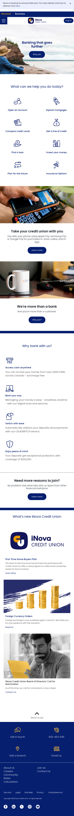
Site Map (29, 792)
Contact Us (10, 692)
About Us (9, 768)
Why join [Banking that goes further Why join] (37, 54)
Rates (7, 778)
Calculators (11, 782)
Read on (9, 627)
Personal (6, 14)
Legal (18, 792)
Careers (8, 771)
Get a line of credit (56, 131)
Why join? (37, 320)
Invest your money (56, 152)
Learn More (10, 573)
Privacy (40, 792)
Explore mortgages (56, 110)
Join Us (41, 768)
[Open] (3, 20)
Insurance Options (56, 174)
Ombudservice (55, 792)
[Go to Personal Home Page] (37, 21)
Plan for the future (18, 174)
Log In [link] (69, 21)
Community (11, 775)
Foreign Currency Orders (18, 616)
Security (7, 792)
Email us (56, 755)
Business (20, 14)
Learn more (37, 250)
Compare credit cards (17, 131)
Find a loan (17, 152)
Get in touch (17, 737)
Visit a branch (17, 755)
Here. (17, 6)
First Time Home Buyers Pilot (21, 559)
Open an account (17, 110)
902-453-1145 (56, 737)
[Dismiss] (70, 3)
